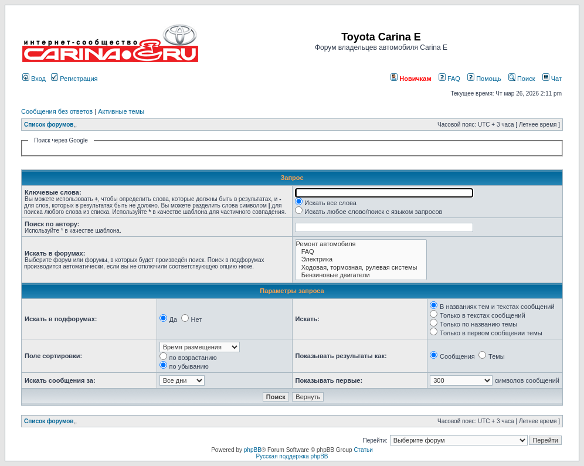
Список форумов (49, 124)
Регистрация (74, 78)
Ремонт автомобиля (361, 244)
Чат (552, 78)
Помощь (484, 78)
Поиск (521, 78)
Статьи (363, 450)
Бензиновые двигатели (361, 275)
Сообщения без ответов (57, 111)
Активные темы (121, 111)
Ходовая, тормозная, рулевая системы (361, 267)
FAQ (449, 78)
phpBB (253, 450)
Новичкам (411, 78)
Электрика (361, 259)
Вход (34, 78)
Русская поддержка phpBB (292, 456)
